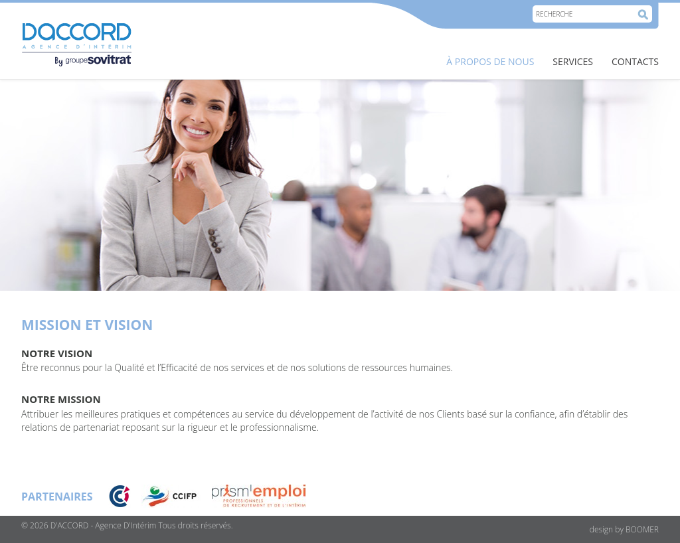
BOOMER (642, 529)
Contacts (635, 61)
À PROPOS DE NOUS (490, 61)
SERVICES (572, 61)
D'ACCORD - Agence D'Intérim (103, 525)
